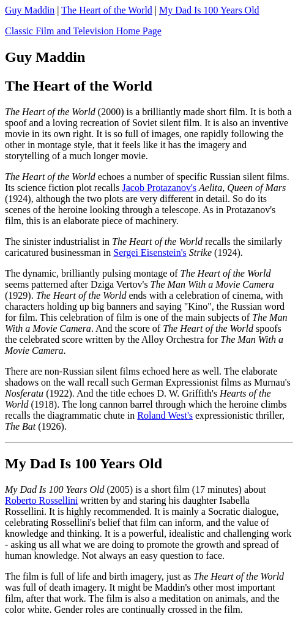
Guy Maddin (29, 10)
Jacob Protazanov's (159, 187)
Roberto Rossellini (41, 500)
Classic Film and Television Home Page (83, 31)
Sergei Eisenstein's (149, 252)
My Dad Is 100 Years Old (209, 10)
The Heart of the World (106, 10)
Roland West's (165, 415)
